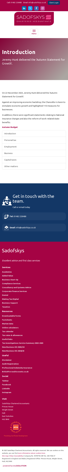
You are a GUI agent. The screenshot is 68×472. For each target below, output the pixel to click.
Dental (5, 295)
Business (8, 153)
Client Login (54, 3)
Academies (7, 272)
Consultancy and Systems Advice (16, 287)
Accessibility (18, 456)
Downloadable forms (11, 316)
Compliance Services (11, 283)
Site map (5, 456)
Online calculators (10, 328)
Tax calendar (7, 331)
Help (11, 456)
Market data (7, 324)
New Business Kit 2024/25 (13, 351)
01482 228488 (16, 2)
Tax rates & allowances (12, 335)
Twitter (5, 381)
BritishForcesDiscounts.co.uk (15, 372)
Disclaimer (7, 360)
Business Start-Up (10, 280)
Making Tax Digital (10, 299)
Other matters (11, 166)
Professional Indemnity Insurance (17, 368)
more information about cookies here (31, 453)
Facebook (6, 385)
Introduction (10, 133)
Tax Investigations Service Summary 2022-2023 (22, 343)
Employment (10, 146)
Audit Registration (10, 364)
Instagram (6, 392)
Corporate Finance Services (14, 291)
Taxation (6, 307)
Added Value (7, 276)
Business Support (10, 303)
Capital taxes (10, 160)
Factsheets (7, 320)
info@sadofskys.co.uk (37, 2)
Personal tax (10, 140)
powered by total (14, 466)
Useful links (7, 339)
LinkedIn (6, 388)
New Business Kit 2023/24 (13, 347)
